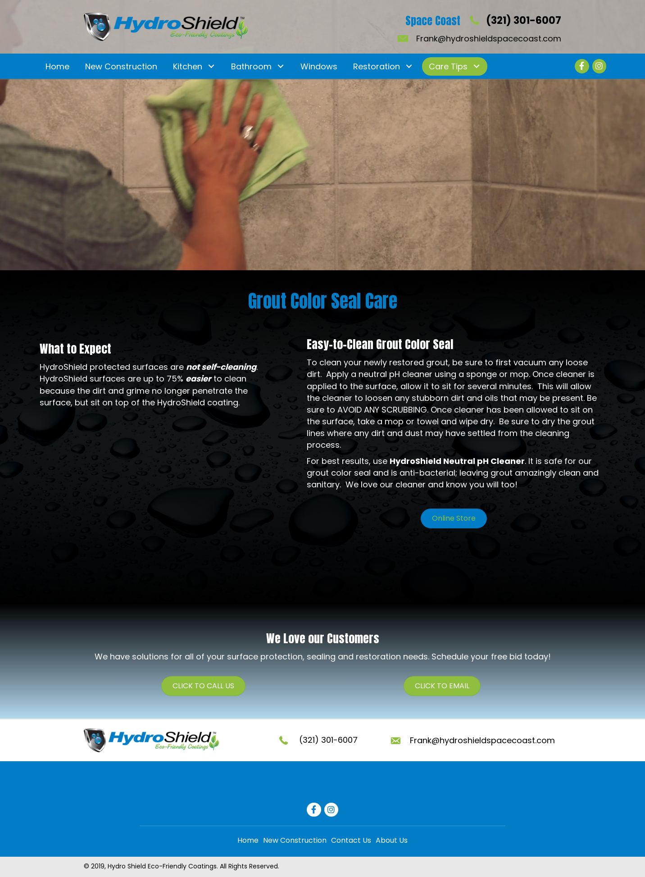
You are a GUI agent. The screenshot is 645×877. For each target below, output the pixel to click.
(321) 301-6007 (523, 20)
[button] (211, 66)
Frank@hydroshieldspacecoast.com (488, 38)
